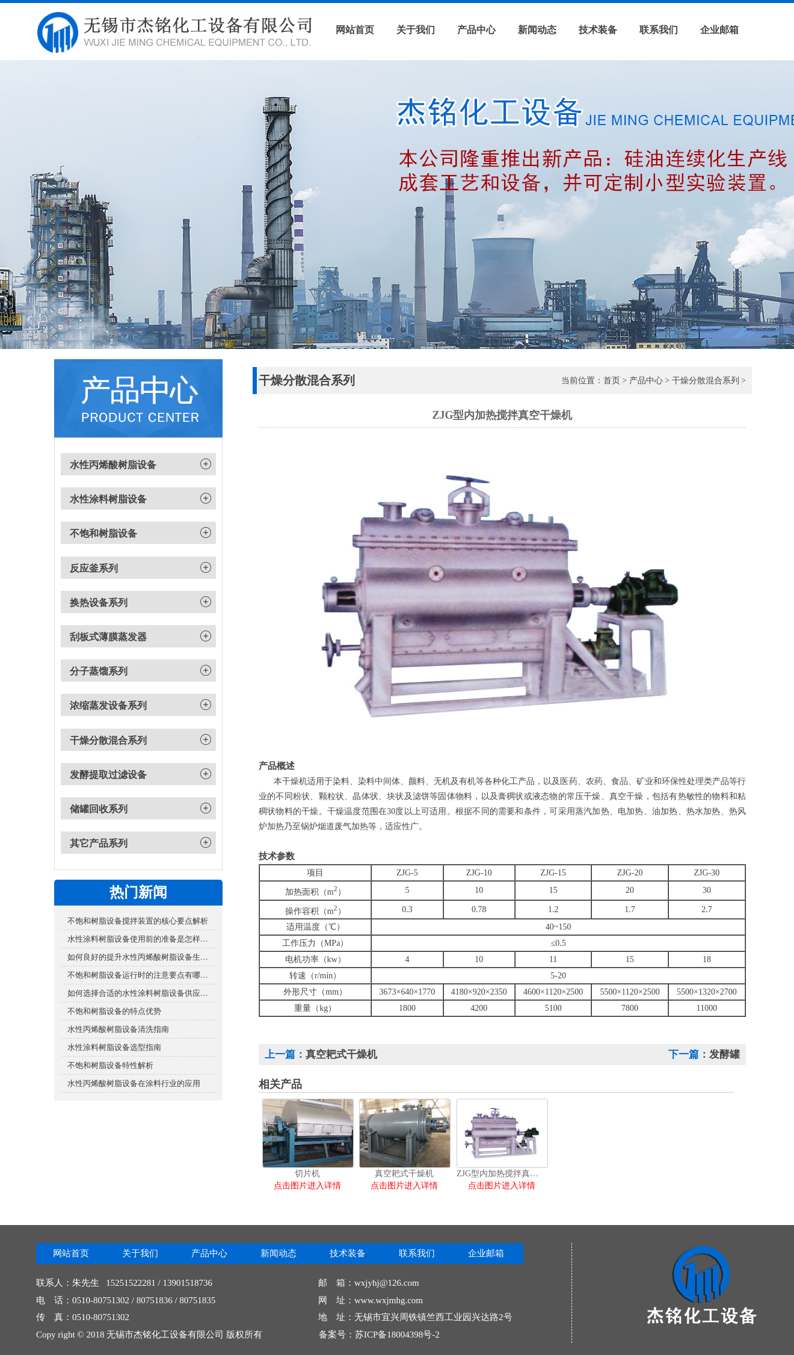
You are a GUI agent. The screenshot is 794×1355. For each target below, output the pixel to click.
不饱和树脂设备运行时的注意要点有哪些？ (141, 975)
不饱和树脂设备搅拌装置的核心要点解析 (137, 920)
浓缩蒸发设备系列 (108, 705)
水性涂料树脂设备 (108, 499)
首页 (611, 380)
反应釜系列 (94, 568)
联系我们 (658, 30)
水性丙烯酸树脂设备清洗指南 (118, 1029)
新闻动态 (537, 30)
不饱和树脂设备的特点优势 (114, 1011)
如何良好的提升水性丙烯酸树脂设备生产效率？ (141, 956)
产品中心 (476, 30)
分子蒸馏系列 (99, 671)
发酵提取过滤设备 (108, 775)
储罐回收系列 (99, 809)
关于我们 (415, 30)
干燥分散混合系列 (108, 740)
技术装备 (598, 30)
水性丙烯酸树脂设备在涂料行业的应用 (133, 1083)
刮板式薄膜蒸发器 (108, 637)
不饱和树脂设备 (103, 533)
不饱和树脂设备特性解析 (110, 1065)
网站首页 (355, 30)
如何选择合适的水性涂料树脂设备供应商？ (141, 993)
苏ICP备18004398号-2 (397, 1334)
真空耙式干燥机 (341, 1054)
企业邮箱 (719, 30)
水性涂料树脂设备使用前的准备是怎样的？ (141, 938)
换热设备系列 (99, 602)
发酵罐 (724, 1054)
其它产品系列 (99, 843)
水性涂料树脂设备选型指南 (114, 1047)
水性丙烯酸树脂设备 (113, 465)
